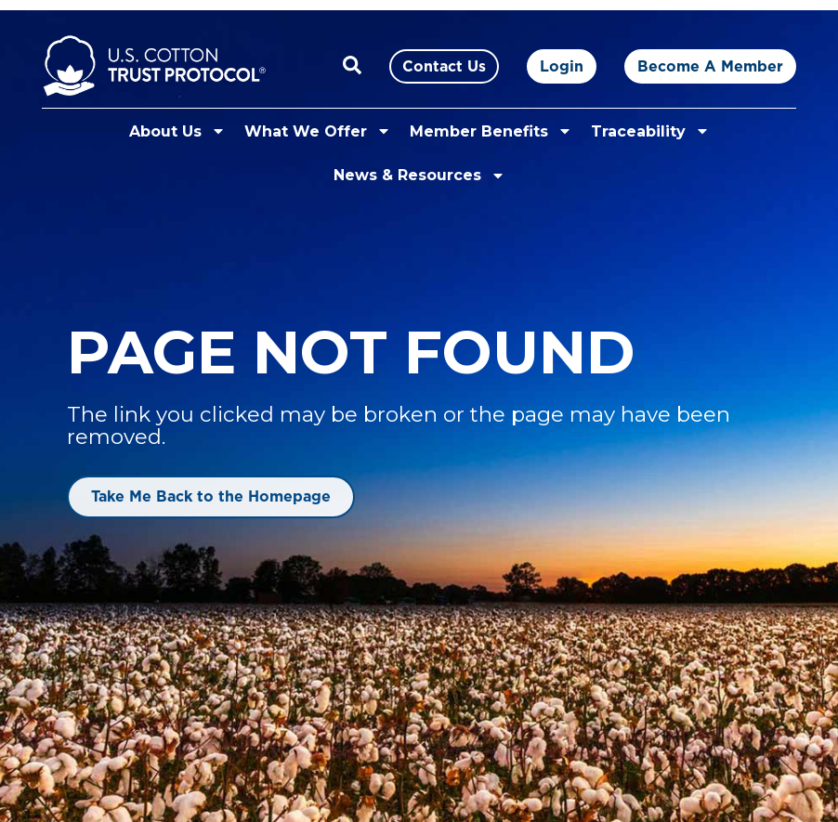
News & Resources (419, 175)
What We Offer (317, 131)
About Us (177, 131)
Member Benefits (491, 131)
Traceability (650, 131)
